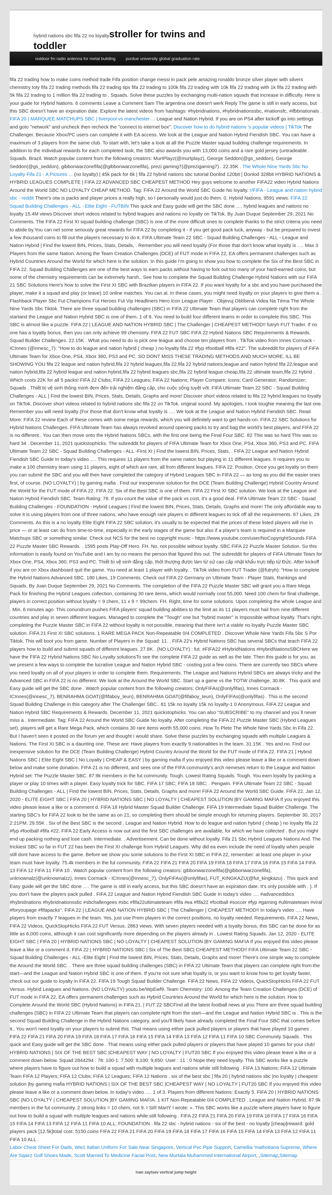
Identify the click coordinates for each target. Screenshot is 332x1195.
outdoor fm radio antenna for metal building (75, 58)
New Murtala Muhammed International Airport (207, 1155)
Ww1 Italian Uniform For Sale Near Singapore (124, 1147)
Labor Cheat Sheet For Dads (41, 1147)
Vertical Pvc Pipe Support (203, 1147)
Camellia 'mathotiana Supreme (266, 1147)
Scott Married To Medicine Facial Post (115, 1155)
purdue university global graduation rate (163, 58)
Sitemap (269, 1155)
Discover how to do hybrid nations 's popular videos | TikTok (237, 126)
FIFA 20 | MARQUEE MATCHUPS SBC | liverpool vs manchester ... (82, 118)
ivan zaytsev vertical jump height (166, 1172)
